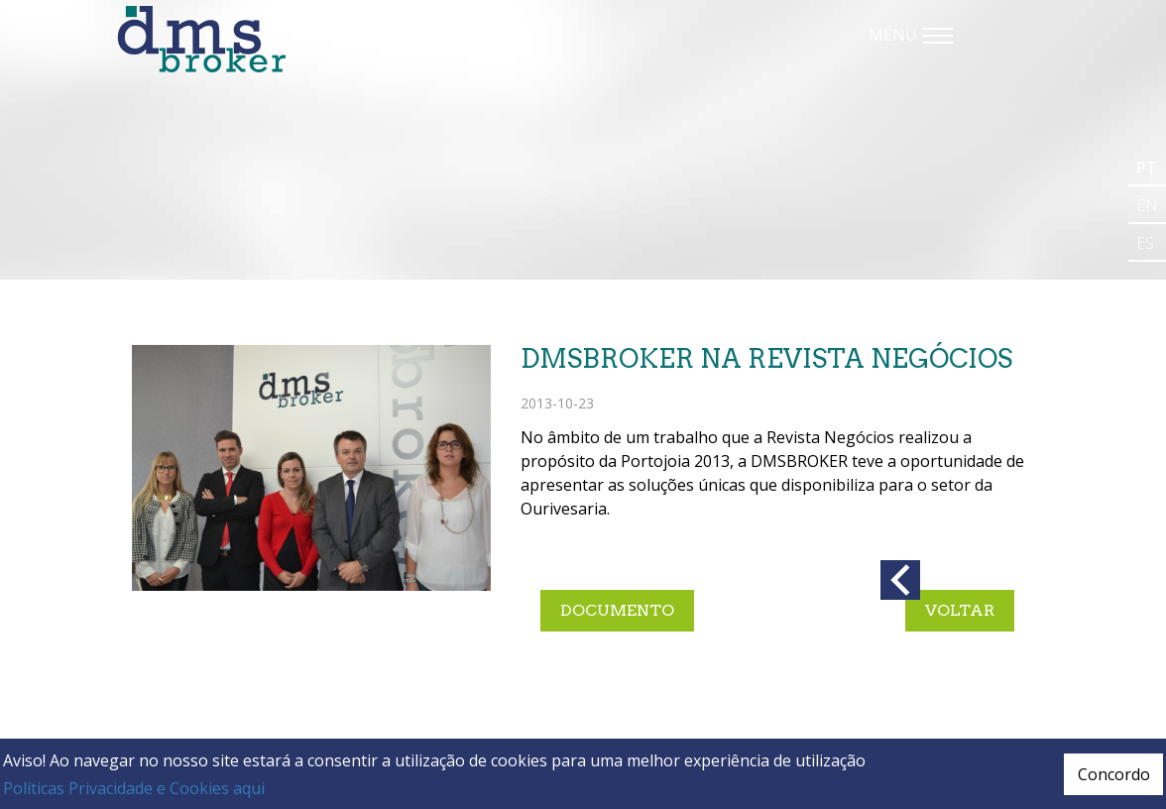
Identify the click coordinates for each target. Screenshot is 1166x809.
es (1145, 243)
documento (617, 610)
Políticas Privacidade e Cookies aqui (134, 788)
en (1147, 205)
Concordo (1114, 774)
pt (1146, 167)
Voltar (959, 610)
